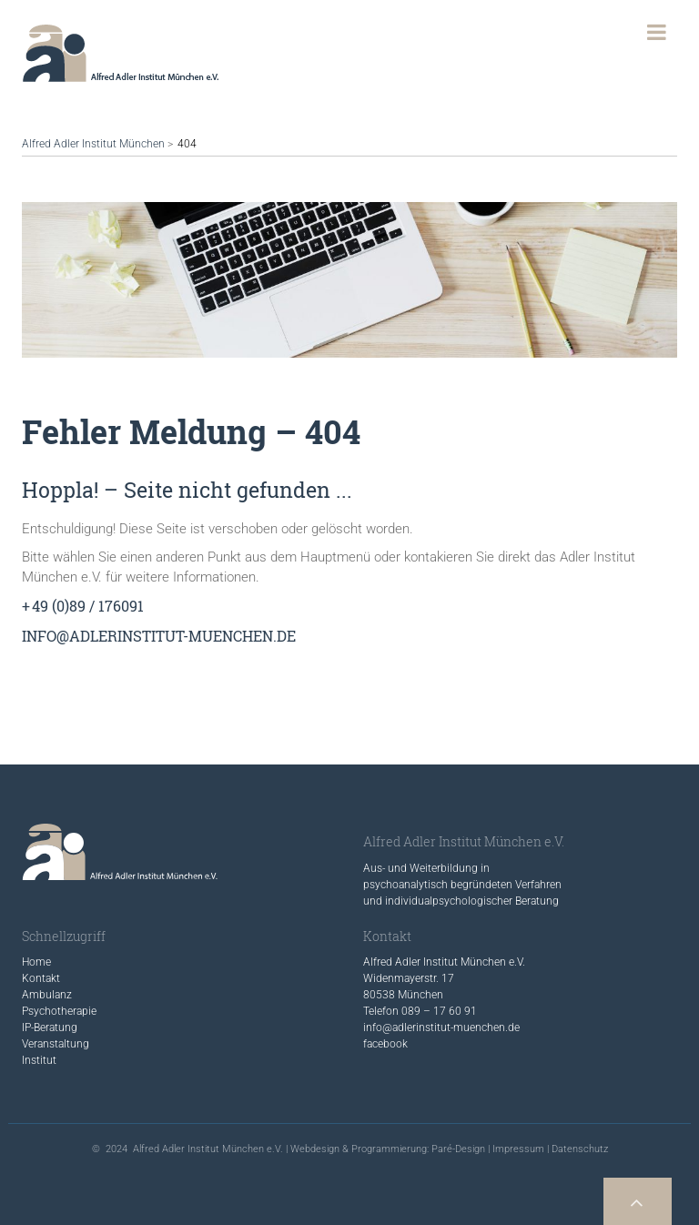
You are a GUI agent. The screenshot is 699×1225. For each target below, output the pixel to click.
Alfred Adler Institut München (93, 143)
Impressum (518, 1149)
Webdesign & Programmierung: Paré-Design (387, 1149)
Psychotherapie (59, 1011)
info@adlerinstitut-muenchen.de (159, 635)
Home (36, 962)
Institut (39, 1060)
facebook (385, 1044)
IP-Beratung (49, 1027)
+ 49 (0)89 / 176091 (83, 605)
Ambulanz (47, 994)
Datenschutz (580, 1149)
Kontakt (41, 978)
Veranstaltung (55, 1044)
